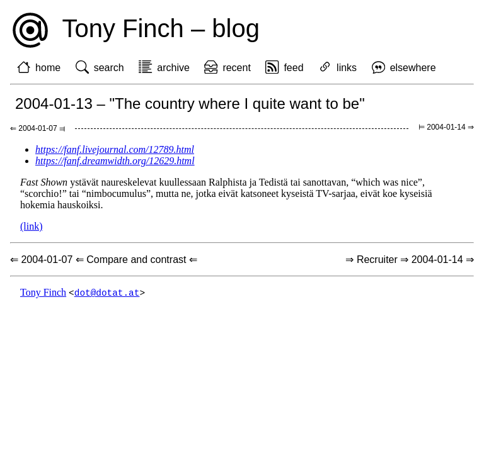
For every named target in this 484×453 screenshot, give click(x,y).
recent (236, 67)
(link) (31, 226)
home (47, 67)
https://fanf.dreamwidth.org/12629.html (115, 160)
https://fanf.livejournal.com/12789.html (114, 149)
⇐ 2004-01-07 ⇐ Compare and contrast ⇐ (103, 259)
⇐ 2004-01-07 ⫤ (37, 128)
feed (293, 67)
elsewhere (413, 67)
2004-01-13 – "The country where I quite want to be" (190, 103)
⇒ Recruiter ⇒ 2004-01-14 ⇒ (409, 259)
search (109, 67)
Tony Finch (43, 293)
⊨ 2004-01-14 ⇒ (446, 127)
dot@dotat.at (107, 293)
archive (173, 67)
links (347, 67)
